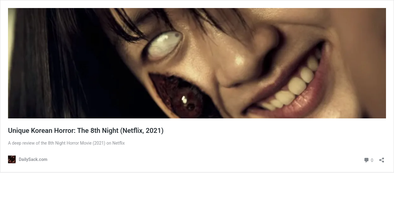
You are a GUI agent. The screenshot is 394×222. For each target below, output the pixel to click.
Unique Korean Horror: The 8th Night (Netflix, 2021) (85, 130)
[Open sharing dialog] (381, 158)
